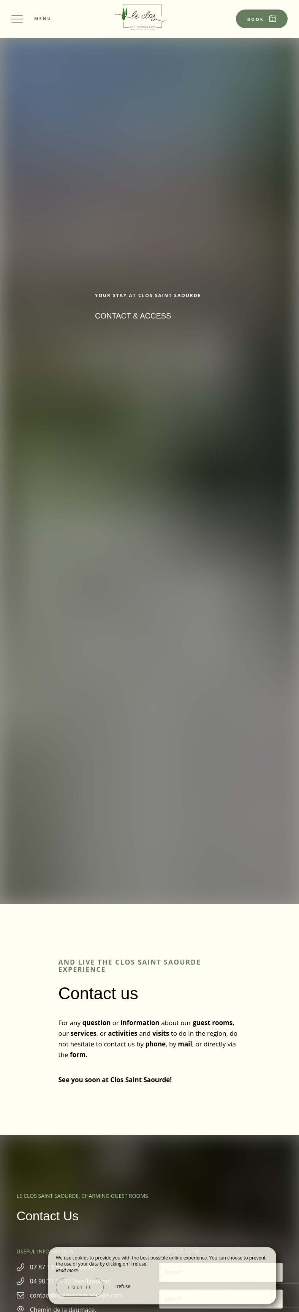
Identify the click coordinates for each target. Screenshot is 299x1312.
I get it (80, 1287)
